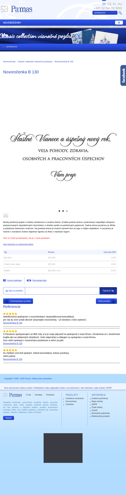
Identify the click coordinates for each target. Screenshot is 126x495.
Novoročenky (9, 61)
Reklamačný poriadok (100, 416)
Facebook (50, 395)
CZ (109, 4)
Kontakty (38, 395)
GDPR (94, 404)
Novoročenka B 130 (64, 61)
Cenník (94, 410)
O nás (28, 395)
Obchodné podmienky (101, 413)
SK (104, 4)
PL (114, 4)
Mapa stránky (97, 401)
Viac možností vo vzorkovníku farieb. (18, 244)
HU (120, 4)
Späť (5, 36)
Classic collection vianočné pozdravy (35, 61)
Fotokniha (70, 404)
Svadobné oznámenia (75, 398)
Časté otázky (97, 407)
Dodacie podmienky (100, 398)
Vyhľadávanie (11, 47)
